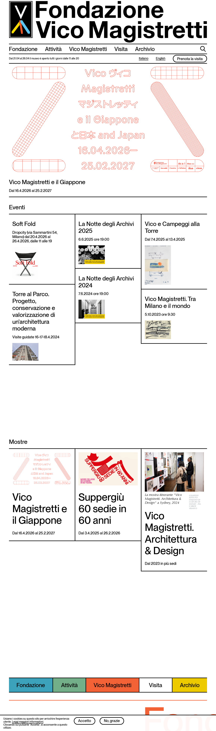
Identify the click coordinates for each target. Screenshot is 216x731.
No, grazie (112, 720)
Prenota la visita (190, 59)
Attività (53, 49)
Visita (121, 49)
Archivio (145, 49)
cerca (203, 49)
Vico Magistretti (88, 49)
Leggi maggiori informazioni (27, 721)
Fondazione (23, 49)
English (160, 58)
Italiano (143, 58)
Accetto (84, 720)
